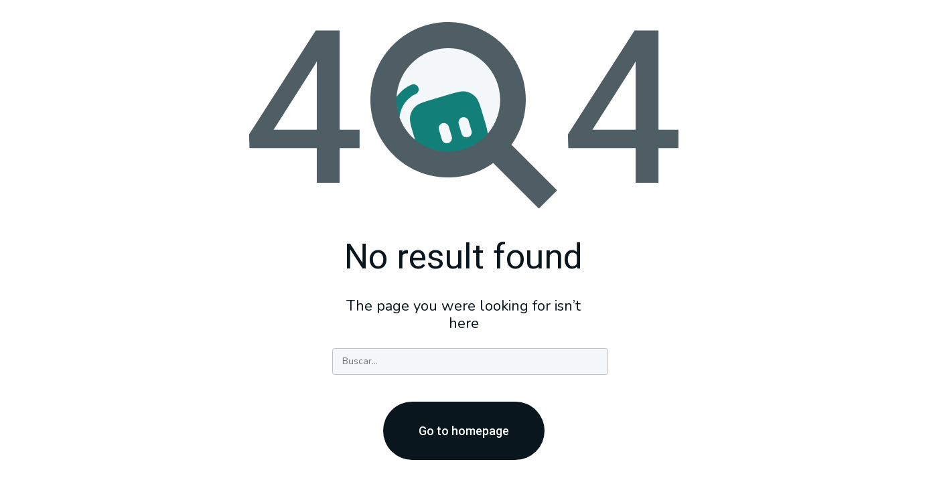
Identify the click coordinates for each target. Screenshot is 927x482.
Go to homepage (464, 431)
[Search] (470, 361)
